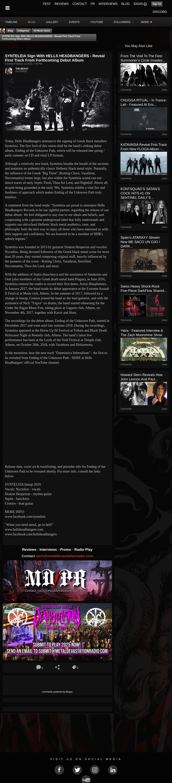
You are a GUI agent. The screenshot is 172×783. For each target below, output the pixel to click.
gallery (52, 22)
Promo (66, 549)
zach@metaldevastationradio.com (64, 556)
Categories (23, 30)
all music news (41, 30)
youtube (96, 22)
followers (122, 22)
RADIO (138, 4)
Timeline (11, 22)
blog (32, 22)
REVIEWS (62, 4)
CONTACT (79, 4)
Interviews (49, 549)
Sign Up (157, 4)
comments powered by (57, 692)
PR (93, 4)
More (146, 22)
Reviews (29, 549)
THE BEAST (21, 68)
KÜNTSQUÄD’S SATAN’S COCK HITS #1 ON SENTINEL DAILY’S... (140, 193)
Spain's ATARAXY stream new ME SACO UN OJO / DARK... (140, 242)
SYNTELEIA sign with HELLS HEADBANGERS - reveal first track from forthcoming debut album (41, 37)
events (74, 22)
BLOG (125, 4)
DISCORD (160, 11)
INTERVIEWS (108, 4)
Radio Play (83, 549)
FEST (47, 4)
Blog (10, 30)
